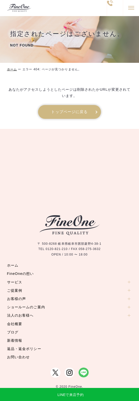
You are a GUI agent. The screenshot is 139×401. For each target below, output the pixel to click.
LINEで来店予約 (70, 395)
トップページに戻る (69, 112)
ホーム (12, 69)
